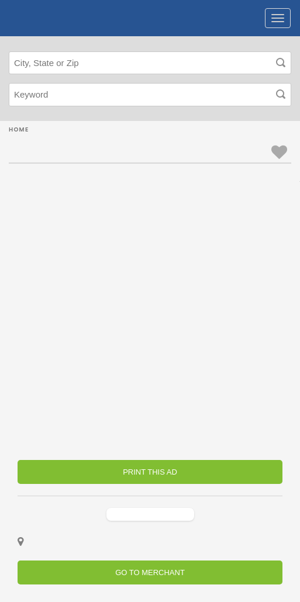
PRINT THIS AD (150, 472)
